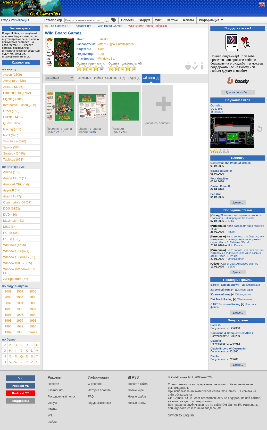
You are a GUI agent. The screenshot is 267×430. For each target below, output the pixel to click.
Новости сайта (138, 384)
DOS (213, 108)
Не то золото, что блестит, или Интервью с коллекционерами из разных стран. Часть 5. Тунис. (237, 253)
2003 (32, 297)
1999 (7, 309)
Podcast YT (20, 393)
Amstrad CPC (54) (16, 184)
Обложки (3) (151, 78)
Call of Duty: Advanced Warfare (239, 263)
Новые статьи (137, 403)
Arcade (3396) (13, 87)
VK (20, 378)
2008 (7, 291)
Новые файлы (137, 396)
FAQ (91, 396)
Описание (84, 78)
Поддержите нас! (99, 403)
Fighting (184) (13, 99)
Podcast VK (20, 386)
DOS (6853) (11, 208)
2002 (7, 303)
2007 (19, 291)
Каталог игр (53, 20)
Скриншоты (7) (115, 78)
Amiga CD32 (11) (15, 178)
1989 (19, 326)
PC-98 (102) (11, 239)
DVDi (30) (10, 214)
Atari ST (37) (12, 196)
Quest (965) (11, 123)
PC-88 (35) (11, 233)
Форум (145, 20)
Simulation (216, 111)
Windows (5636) (14, 245)
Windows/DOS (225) (17, 263)
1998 (19, 309)
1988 (32, 326)
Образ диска (242, 294)
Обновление (244, 299)
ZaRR (60, 132)
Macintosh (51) (13, 220)
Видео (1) (133, 78)
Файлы (188, 20)
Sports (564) (12, 147)
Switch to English (181, 415)
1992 (19, 320)
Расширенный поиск (61, 396)
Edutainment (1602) (17, 93)
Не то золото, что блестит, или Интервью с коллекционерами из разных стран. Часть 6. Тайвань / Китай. (237, 239)
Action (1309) (12, 74)
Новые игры (136, 390)
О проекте (95, 384)
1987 (7, 332)
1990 (7, 326)
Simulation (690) (14, 141)
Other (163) (11, 111)
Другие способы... (238, 92)
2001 (19, 303)
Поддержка (20, 401)
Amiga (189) (11, 172)
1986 (19, 332)
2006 (32, 291)
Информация (211, 20)
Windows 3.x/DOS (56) (19, 257)
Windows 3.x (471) (16, 251)
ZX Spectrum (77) (15, 279)
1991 (32, 320)
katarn (231, 231)
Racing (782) (12, 129)
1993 (7, 320)
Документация (251, 284)
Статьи (172, 20)
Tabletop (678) (13, 159)
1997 (32, 309)
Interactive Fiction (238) (19, 105)
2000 (32, 303)
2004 (19, 297)
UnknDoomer (236, 245)
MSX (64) (10, 226)
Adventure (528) (14, 80)
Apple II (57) (11, 190)
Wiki (158, 20)
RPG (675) (10, 135)
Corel (101, 49)
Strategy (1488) (14, 153)
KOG (231, 220)
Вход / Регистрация (15, 20)
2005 (7, 297)
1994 (32, 314)
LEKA (231, 266)
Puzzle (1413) (13, 117)
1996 (7, 314)
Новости (127, 20)
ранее (32, 332)
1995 (101, 54)
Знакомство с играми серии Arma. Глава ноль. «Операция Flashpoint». (236, 216)
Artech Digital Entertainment (116, 44)
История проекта (99, 390)
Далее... (238, 202)
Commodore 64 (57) (17, 202)
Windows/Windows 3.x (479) (19, 271)
